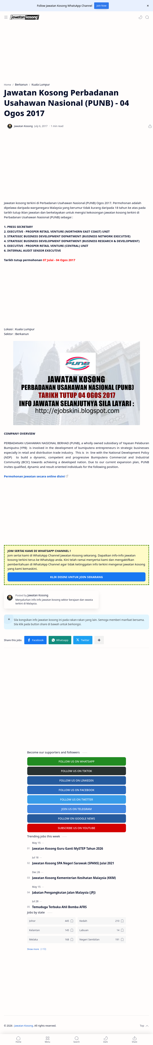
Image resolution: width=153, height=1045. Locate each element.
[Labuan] (102, 930)
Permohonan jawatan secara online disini (34, 476)
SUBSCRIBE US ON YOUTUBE (76, 828)
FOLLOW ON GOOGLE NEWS (76, 818)
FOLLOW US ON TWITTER (76, 799)
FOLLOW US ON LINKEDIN (76, 780)
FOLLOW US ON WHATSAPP (77, 761)
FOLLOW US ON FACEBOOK (76, 790)
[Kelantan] (51, 930)
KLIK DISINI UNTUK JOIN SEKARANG (76, 577)
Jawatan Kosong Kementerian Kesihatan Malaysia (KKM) (74, 878)
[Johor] (51, 921)
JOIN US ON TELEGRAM (76, 809)
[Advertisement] (76, 53)
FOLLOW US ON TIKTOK (76, 771)
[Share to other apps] (99, 640)
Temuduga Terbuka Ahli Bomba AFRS (59, 907)
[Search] (147, 17)
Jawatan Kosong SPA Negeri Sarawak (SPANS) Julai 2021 (73, 863)
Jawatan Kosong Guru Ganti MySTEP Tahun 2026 (67, 848)
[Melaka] (51, 939)
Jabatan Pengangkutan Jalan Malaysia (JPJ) (64, 892)
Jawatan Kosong (23, 1025)
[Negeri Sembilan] (102, 939)
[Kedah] (102, 921)
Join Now (101, 5)
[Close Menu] (148, 6)
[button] (140, 17)
